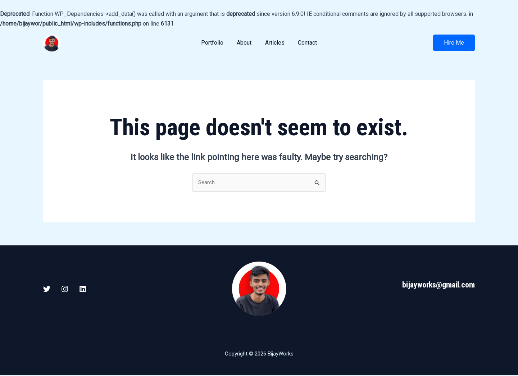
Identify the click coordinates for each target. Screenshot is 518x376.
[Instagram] (64, 289)
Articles (273, 42)
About (245, 42)
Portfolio (215, 42)
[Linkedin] (82, 289)
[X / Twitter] (46, 289)
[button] (454, 43)
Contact (304, 42)
